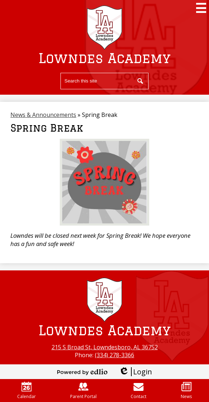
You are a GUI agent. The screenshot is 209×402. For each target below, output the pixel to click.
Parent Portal (83, 390)
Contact (138, 390)
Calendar (26, 390)
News (186, 390)
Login (135, 371)
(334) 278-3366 (114, 355)
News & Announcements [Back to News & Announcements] (43, 115)
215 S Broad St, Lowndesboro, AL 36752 (105, 347)
